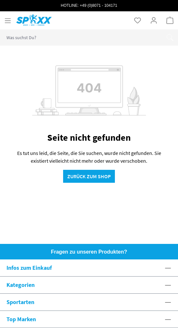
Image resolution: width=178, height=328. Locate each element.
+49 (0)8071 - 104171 (98, 5)
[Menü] (8, 20)
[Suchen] (170, 37)
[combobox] (81, 37)
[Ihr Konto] (154, 20)
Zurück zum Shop (89, 176)
